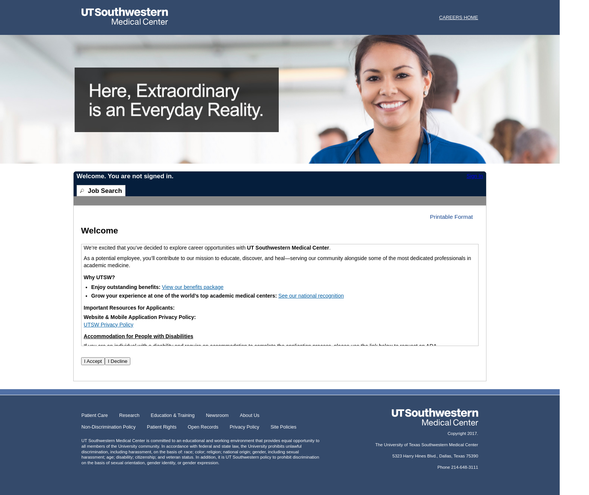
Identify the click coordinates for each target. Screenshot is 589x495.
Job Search (105, 190)
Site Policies (283, 427)
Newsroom (217, 415)
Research (129, 415)
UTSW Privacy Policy (108, 325)
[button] (454, 217)
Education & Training (173, 415)
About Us (250, 415)
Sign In (475, 176)
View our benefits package (193, 287)
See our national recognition (311, 296)
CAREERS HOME (458, 17)
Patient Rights (162, 427)
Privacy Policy (244, 427)
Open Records (203, 427)
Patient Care (95, 415)
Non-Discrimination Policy (109, 427)
